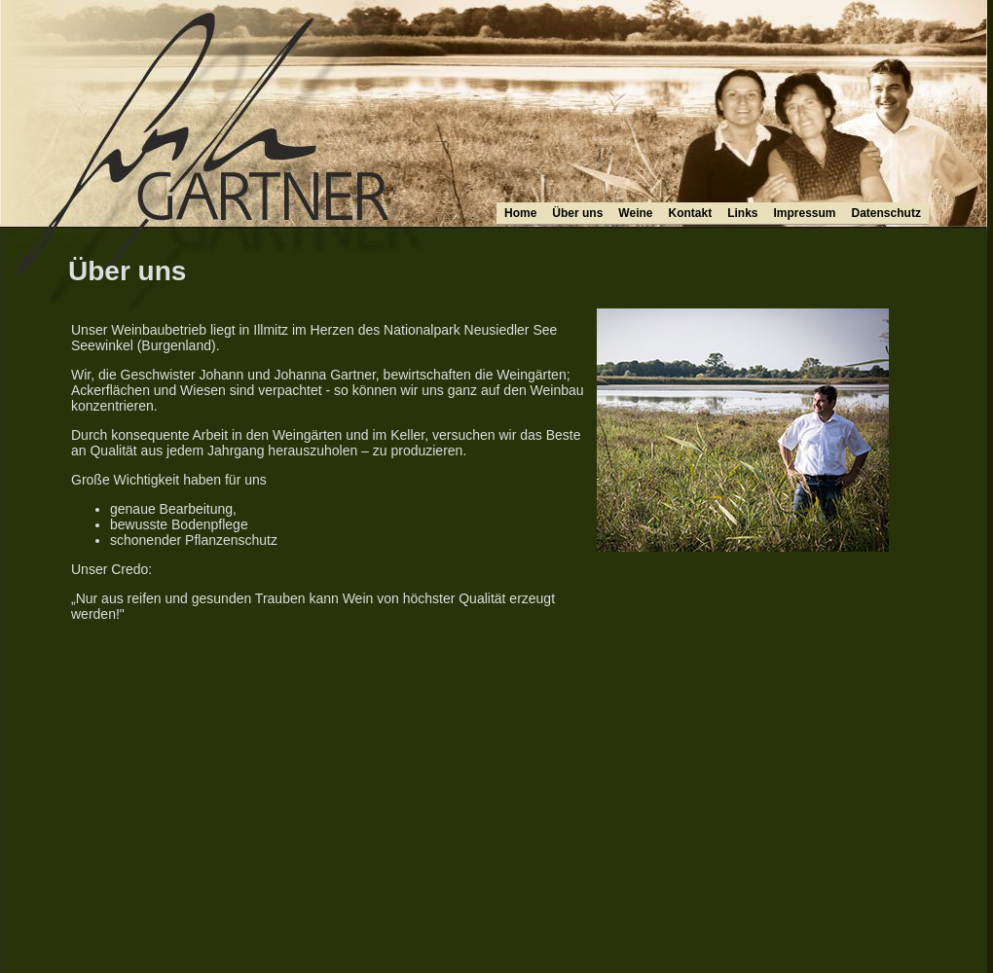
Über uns (577, 213)
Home (520, 213)
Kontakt (690, 213)
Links (742, 213)
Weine (635, 213)
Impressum (805, 213)
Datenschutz (886, 213)
